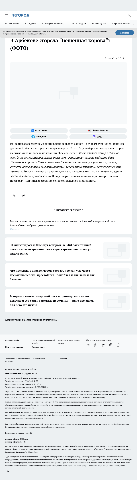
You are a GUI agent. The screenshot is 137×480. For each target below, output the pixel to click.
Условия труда (39, 358)
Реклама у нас (99, 23)
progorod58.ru (52, 402)
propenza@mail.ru (46, 378)
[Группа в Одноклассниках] (95, 345)
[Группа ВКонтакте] (39, 130)
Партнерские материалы (54, 23)
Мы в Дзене (30, 23)
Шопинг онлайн (12, 340)
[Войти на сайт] (129, 15)
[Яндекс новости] (98, 130)
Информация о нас (121, 23)
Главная (63, 358)
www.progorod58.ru (28, 369)
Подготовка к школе (14, 347)
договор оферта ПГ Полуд (16, 439)
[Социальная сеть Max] (98, 136)
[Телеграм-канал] (39, 136)
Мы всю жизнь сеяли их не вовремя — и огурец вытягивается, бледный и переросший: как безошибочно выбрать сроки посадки (68, 225)
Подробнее (33, 452)
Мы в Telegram (79, 23)
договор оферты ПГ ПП (15, 442)
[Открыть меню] (6, 15)
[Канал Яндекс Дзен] (111, 345)
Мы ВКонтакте (12, 23)
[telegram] (24, 196)
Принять (124, 32)
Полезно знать (38, 347)
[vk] (14, 196)
